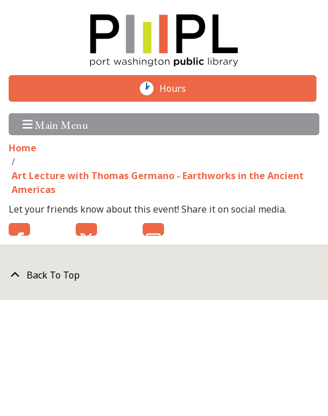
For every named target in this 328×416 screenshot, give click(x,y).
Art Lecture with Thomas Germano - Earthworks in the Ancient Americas (158, 182)
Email (153, 229)
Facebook (19, 229)
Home (22, 148)
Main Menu (56, 124)
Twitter (86, 229)
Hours (178, 88)
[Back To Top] (164, 275)
